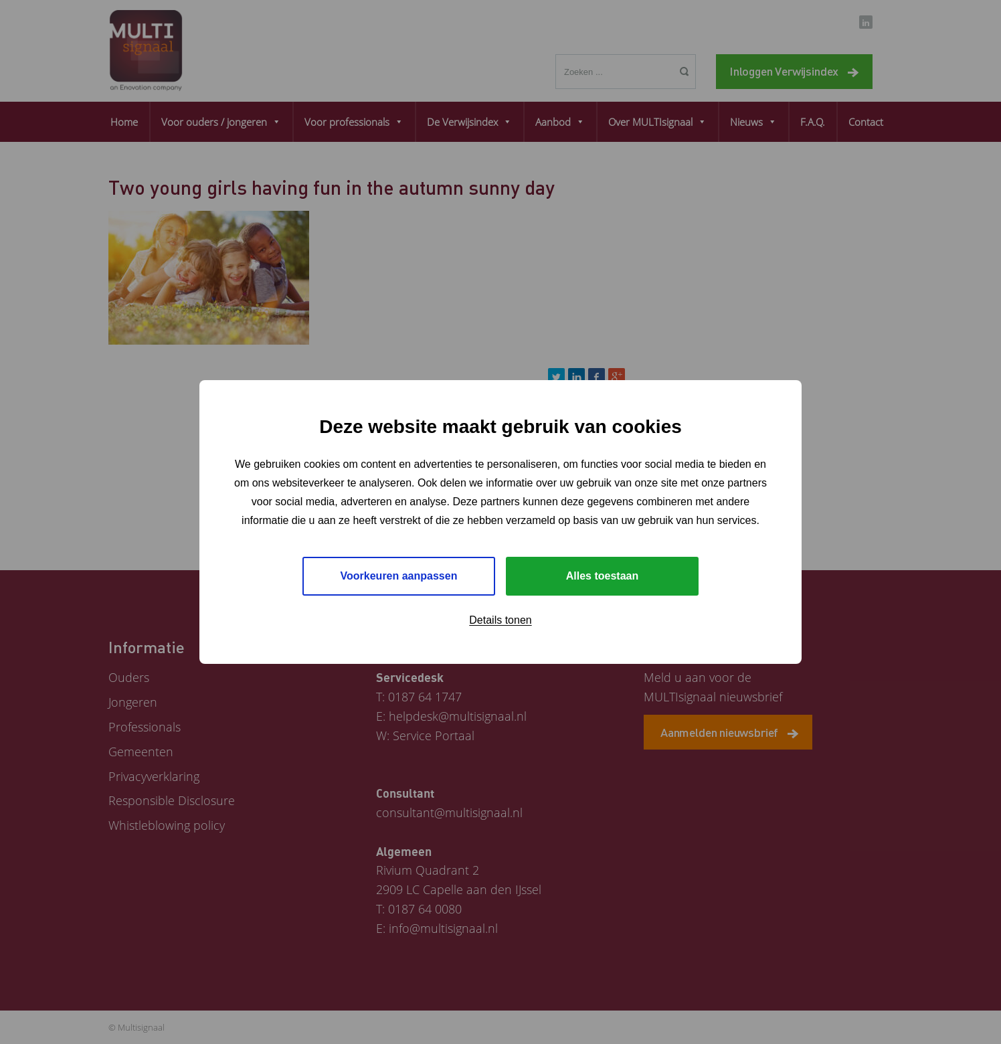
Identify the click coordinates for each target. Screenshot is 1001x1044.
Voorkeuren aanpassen (399, 576)
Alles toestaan (602, 576)
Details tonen (500, 620)
